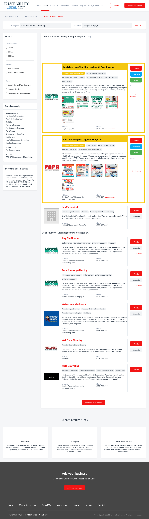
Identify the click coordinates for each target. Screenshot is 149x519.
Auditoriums (10, 137)
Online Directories (27, 505)
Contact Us (64, 6)
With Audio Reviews (16, 72)
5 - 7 (137, 285)
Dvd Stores (10, 122)
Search (45, 6)
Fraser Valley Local (11, 16)
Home (38, 6)
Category (15, 26)
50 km (10, 52)
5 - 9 (133, 95)
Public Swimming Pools (14, 119)
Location (77, 26)
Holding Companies (13, 143)
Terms (76, 505)
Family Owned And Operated (19, 93)
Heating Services (14, 89)
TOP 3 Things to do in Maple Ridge (19, 157)
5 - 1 (136, 171)
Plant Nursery (11, 131)
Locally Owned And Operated (19, 85)
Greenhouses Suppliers (15, 134)
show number (110, 129)
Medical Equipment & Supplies (17, 140)
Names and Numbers (38, 514)
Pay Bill (83, 6)
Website (136, 74)
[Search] (137, 25)
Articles (74, 6)
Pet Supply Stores (13, 150)
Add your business (95, 6)
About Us (54, 6)
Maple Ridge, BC (31, 16)
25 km (10, 48)
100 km (11, 56)
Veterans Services (13, 125)
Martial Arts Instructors (15, 116)
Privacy (88, 505)
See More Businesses (93, 402)
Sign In (116, 5)
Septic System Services (15, 128)
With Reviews (13, 68)
